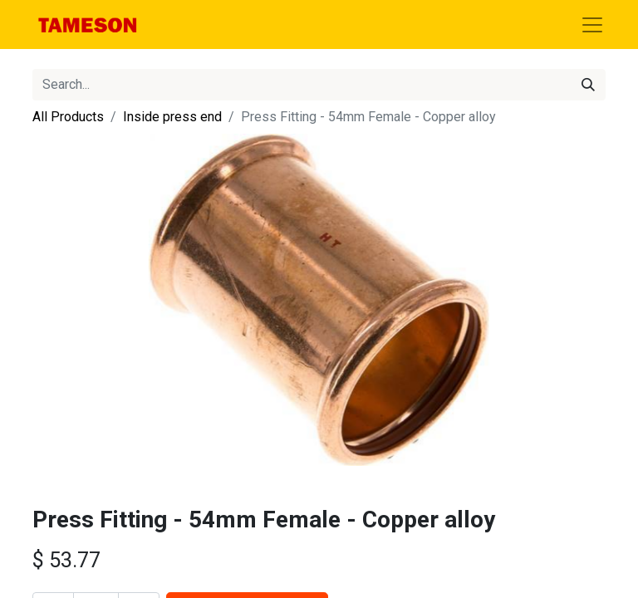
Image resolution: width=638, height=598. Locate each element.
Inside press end (172, 117)
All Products (68, 117)
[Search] (588, 84)
